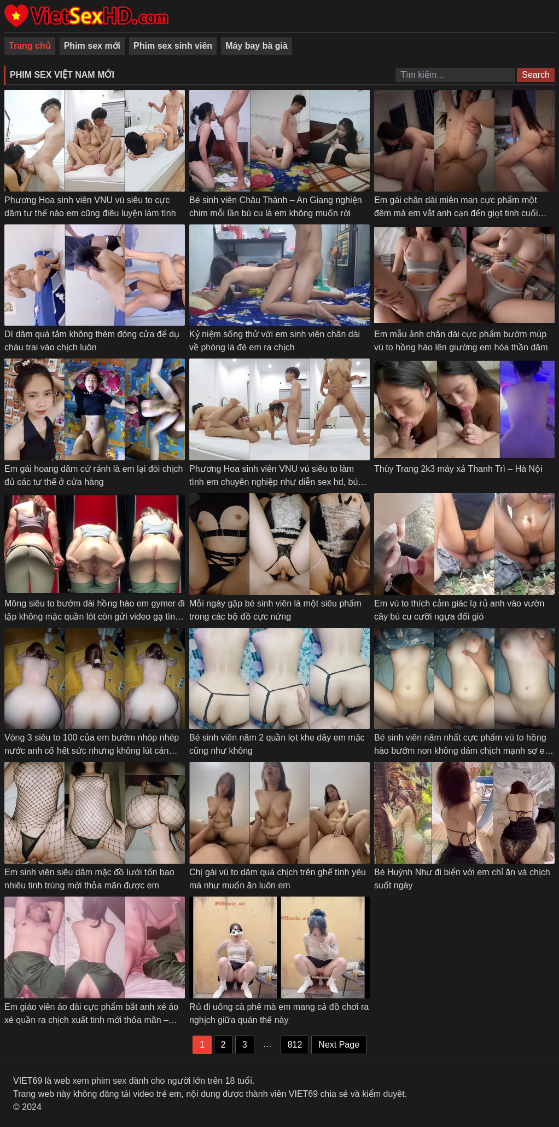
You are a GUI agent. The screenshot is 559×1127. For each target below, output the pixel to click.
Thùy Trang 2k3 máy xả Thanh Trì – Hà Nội (458, 468)
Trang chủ (30, 45)
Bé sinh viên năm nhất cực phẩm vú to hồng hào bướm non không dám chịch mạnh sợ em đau (463, 750)
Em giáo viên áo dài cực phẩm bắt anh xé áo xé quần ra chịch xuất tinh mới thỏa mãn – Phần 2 (91, 1020)
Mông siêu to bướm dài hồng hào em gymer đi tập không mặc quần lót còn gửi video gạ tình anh (94, 616)
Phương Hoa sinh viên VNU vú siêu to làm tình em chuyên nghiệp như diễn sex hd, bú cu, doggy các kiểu (273, 482)
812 (295, 1044)
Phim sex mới (92, 45)
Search (536, 74)
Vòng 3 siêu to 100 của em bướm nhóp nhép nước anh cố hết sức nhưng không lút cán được (91, 750)
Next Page (338, 1044)
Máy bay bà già (256, 45)
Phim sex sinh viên (172, 45)
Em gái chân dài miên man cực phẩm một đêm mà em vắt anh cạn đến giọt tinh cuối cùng (456, 213)
